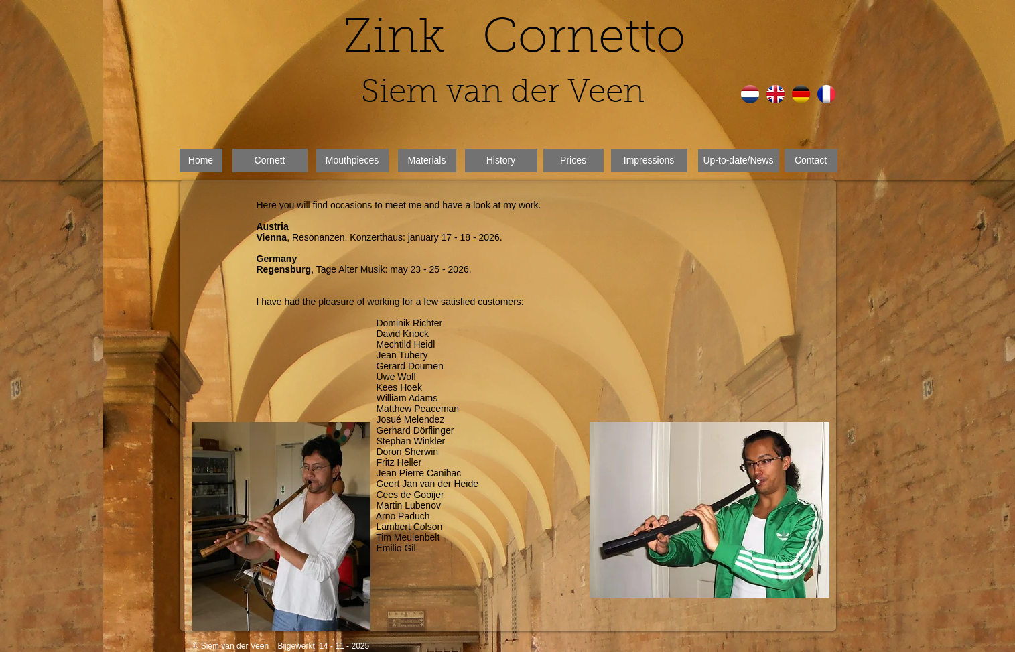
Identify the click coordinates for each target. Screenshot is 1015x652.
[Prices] (573, 160)
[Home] (201, 160)
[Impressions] (649, 160)
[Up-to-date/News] (738, 160)
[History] (501, 160)
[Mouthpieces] (352, 160)
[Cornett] (270, 160)
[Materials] (427, 160)
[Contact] (811, 160)
